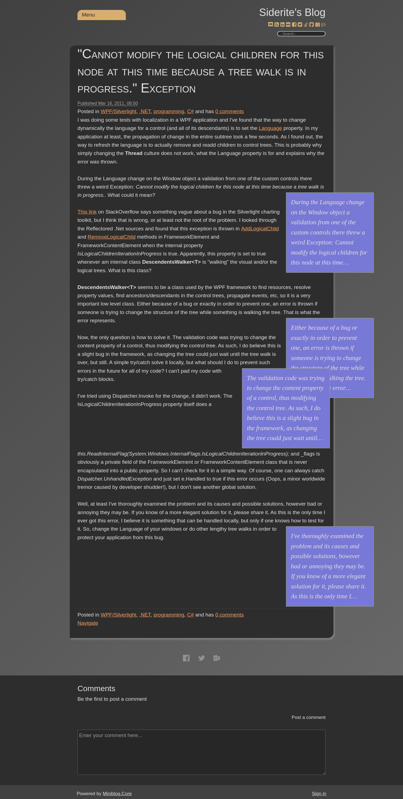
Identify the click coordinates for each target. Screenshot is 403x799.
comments (229, 111)
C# (190, 111)
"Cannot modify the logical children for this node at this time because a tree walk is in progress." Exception (200, 71)
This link (87, 212)
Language (270, 128)
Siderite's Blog (292, 12)
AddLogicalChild (260, 228)
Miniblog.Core (117, 793)
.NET (145, 111)
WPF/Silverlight (119, 111)
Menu (88, 15)
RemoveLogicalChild (111, 237)
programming (169, 111)
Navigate (87, 623)
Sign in (319, 793)
